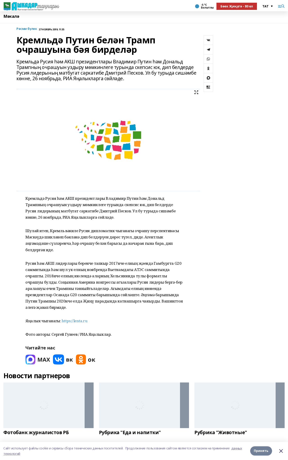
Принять (261, 451)
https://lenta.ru (74, 320)
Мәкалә (11, 16)
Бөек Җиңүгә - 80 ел (236, 6)
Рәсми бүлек (26, 29)
